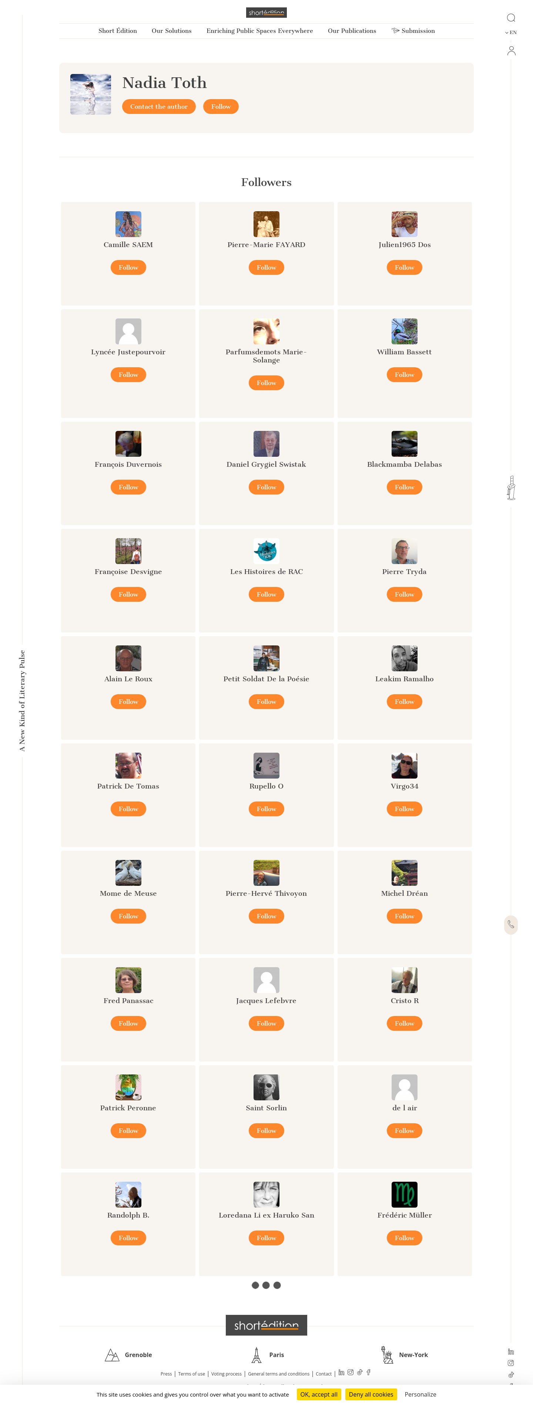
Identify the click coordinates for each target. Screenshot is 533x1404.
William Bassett (404, 352)
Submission (413, 30)
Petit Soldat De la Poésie (266, 679)
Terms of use (191, 1374)
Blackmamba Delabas (404, 464)
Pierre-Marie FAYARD (266, 244)
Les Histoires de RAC (266, 571)
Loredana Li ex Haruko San (266, 1215)
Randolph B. (128, 1215)
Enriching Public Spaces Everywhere (260, 30)
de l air (404, 1108)
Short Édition (117, 30)
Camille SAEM (128, 244)
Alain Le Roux (128, 679)
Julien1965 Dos (405, 244)
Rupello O (266, 786)
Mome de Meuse (128, 893)
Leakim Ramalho (404, 679)
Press (166, 1374)
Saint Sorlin (266, 1108)
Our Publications (352, 30)
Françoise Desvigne (128, 571)
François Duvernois (128, 464)
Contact (324, 1374)
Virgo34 (405, 786)
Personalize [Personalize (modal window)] (420, 1394)
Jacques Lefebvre (266, 1000)
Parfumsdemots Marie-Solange (266, 356)
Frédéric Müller (405, 1215)
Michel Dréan (404, 893)
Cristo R (405, 1000)
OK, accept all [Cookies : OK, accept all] (319, 1394)
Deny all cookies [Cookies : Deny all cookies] (371, 1394)
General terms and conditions (278, 1374)
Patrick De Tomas (128, 786)
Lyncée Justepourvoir (128, 352)
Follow (221, 106)
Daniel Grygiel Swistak (266, 464)
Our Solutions (172, 30)
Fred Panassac (128, 1000)
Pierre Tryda (404, 571)
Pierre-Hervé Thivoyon (266, 893)
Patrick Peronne (128, 1108)
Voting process (226, 1374)
